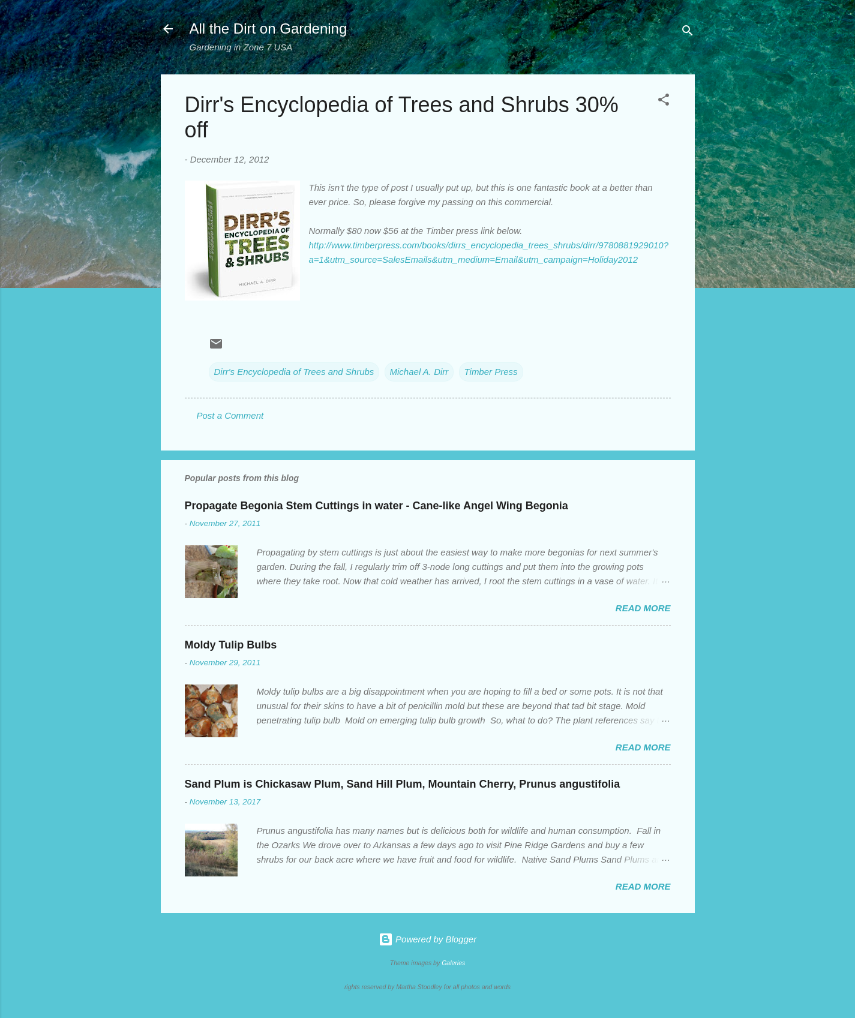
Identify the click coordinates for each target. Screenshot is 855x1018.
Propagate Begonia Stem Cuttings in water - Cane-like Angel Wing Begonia (376, 506)
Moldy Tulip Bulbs (231, 645)
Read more (643, 608)
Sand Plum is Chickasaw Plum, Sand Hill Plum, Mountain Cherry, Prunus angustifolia (402, 784)
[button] (663, 101)
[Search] (687, 32)
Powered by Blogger (427, 939)
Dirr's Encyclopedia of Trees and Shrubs (294, 372)
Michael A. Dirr (419, 372)
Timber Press (491, 372)
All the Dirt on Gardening (268, 28)
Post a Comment (230, 415)
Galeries (453, 962)
